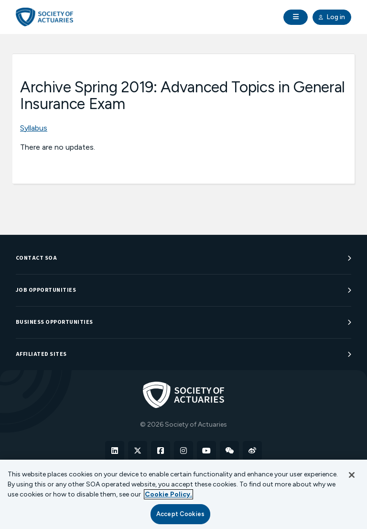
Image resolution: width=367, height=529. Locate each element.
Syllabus (33, 127)
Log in (332, 17)
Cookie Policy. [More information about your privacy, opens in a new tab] (168, 494)
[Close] (351, 474)
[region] (183, 494)
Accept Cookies (180, 514)
